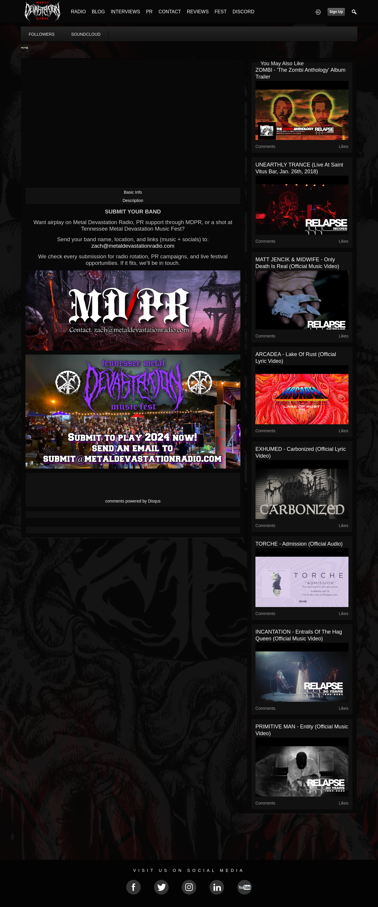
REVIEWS (198, 11)
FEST (221, 11)
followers (42, 34)
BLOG (98, 11)
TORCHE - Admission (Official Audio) (299, 544)
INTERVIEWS (125, 11)
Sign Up (336, 12)
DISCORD (243, 11)
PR (149, 11)
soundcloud (86, 34)
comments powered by (133, 501)
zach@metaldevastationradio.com (132, 246)
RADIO (78, 11)
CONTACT (170, 11)
